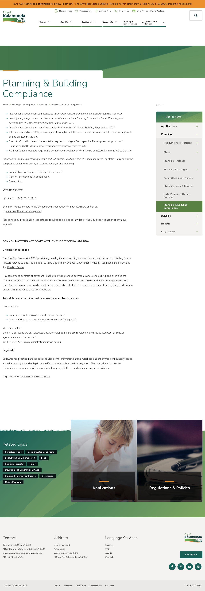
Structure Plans (13, 452)
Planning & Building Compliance (175, 206)
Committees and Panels (178, 178)
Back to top (192, 585)
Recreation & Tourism (155, 22)
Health (180, 224)
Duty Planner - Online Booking (148, 10)
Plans (181, 152)
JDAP (32, 464)
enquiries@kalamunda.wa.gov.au (23, 211)
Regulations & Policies (181, 143)
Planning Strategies (181, 170)
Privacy (57, 585)
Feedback (191, 554)
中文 (107, 548)
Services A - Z (103, 11)
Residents (88, 21)
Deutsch (109, 556)
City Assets (180, 231)
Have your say (63, 10)
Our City (66, 21)
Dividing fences (15, 267)
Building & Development (134, 22)
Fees (43, 457)
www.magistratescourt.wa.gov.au (42, 342)
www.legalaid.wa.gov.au (36, 376)
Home (5, 104)
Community (110, 21)
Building (180, 216)
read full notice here (180, 4)
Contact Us (122, 11)
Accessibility (83, 11)
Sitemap (68, 585)
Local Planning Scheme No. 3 (20, 457)
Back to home (171, 117)
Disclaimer (81, 585)
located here (79, 206)
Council (45, 21)
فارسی (108, 552)
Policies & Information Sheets (20, 476)
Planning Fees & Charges (178, 186)
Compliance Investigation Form (68, 150)
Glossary (109, 585)
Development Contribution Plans (22, 470)
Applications (180, 126)
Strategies (47, 476)
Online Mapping (13, 482)
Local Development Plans (41, 452)
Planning (43, 104)
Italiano (109, 544)
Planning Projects (174, 161)
